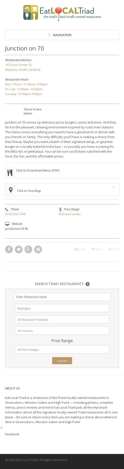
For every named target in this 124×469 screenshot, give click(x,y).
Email (80, 249)
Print (113, 249)
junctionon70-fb (16, 228)
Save (97, 249)
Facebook (12, 434)
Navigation (62, 35)
